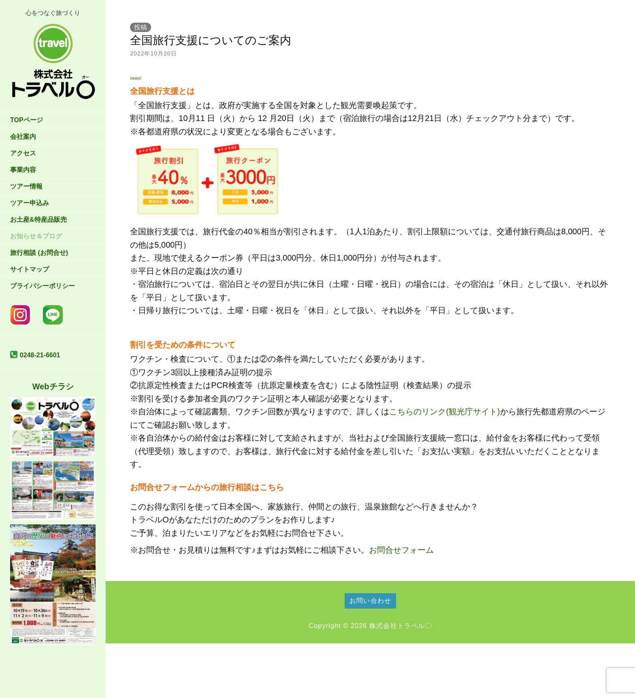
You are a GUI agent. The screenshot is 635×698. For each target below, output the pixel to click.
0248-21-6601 (40, 355)
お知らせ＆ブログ (36, 236)
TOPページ (26, 120)
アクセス (23, 153)
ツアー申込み (29, 202)
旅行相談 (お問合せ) (39, 252)
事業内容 (23, 169)
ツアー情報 (26, 186)
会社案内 (23, 136)
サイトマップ (29, 269)
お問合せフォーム (401, 549)
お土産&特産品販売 (38, 219)
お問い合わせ (370, 600)
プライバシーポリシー (42, 285)
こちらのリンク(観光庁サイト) (444, 411)
